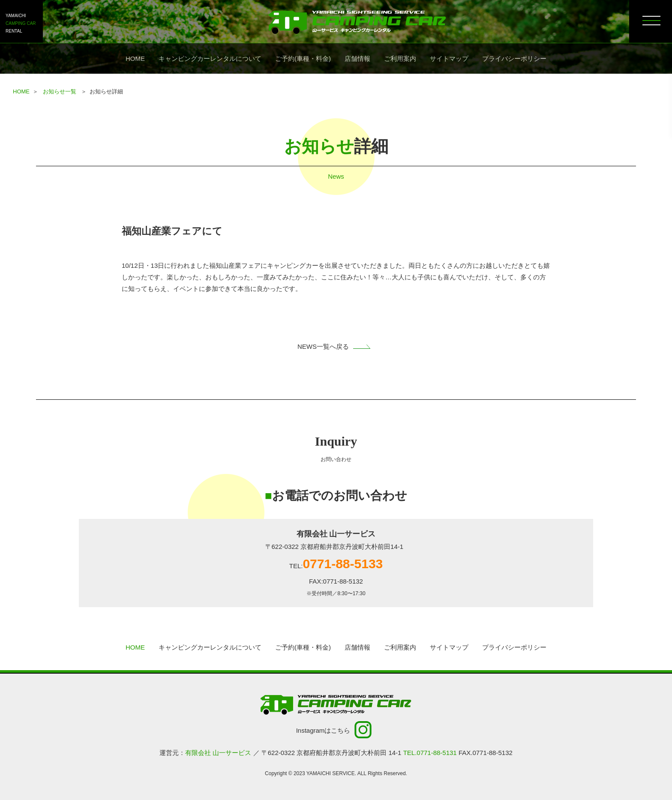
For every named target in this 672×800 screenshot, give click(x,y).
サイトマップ (449, 58)
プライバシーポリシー (514, 58)
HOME (135, 58)
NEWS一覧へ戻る (336, 346)
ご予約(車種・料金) (303, 58)
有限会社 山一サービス (218, 752)
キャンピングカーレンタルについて (210, 58)
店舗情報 (357, 58)
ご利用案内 (400, 58)
